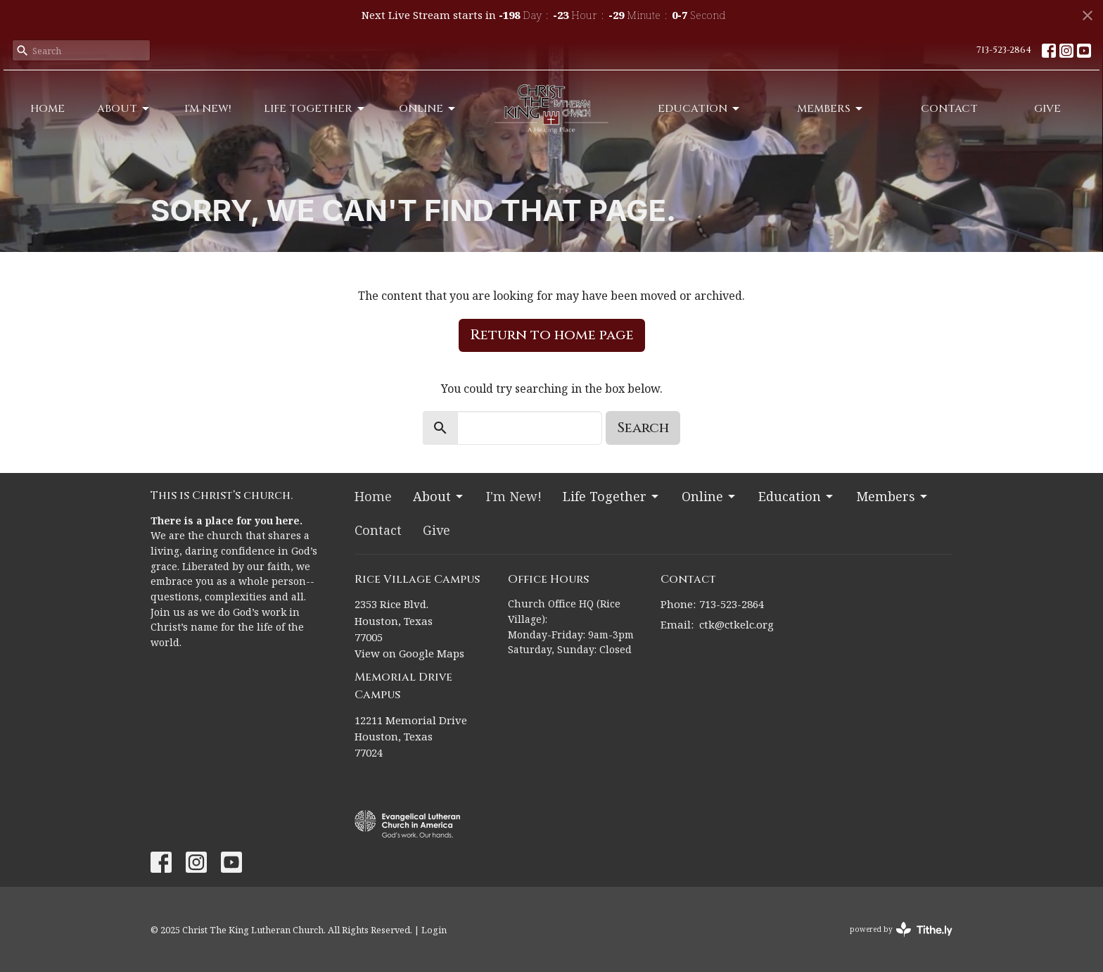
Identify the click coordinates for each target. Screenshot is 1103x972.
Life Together (315, 108)
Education (699, 108)
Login (434, 929)
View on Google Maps (409, 653)
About (124, 108)
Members (831, 108)
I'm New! (207, 108)
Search (643, 427)
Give (1047, 108)
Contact (949, 108)
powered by (901, 929)
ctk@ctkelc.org (736, 624)
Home (47, 108)
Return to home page (552, 334)
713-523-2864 (1003, 50)
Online (428, 108)
